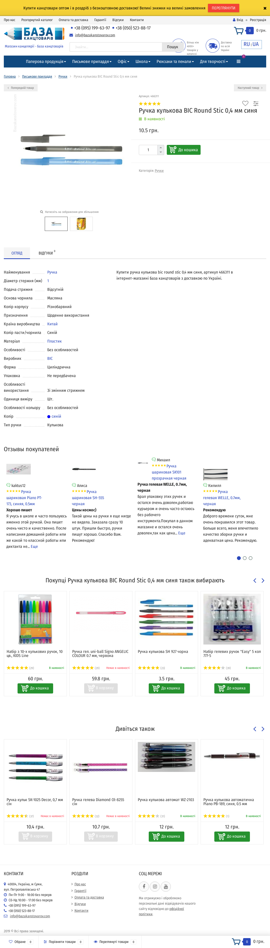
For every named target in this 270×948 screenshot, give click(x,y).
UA (255, 44)
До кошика (188, 150)
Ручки (62, 76)
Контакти (137, 20)
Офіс (122, 61)
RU (247, 44)
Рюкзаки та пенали (174, 61)
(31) (151, 816)
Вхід (238, 20)
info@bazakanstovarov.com (95, 35)
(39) (217, 668)
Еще (34, 546)
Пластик (54, 341)
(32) (85, 816)
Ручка (52, 272)
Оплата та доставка (73, 20)
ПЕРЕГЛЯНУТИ (223, 8)
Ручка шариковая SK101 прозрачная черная (169, 472)
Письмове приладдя (90, 61)
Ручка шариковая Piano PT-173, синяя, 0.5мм (24, 497)
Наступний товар (250, 88)
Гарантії (100, 20)
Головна (10, 76)
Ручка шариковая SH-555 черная (88, 497)
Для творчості (212, 61)
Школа (142, 61)
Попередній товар (21, 88)
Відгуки (118, 20)
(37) (20, 816)
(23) (151, 668)
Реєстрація (258, 20)
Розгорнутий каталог (37, 20)
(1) (216, 816)
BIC (50, 358)
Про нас (9, 20)
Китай (52, 323)
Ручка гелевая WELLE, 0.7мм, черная (222, 497)
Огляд (16, 253)
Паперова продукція (44, 61)
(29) (20, 668)
